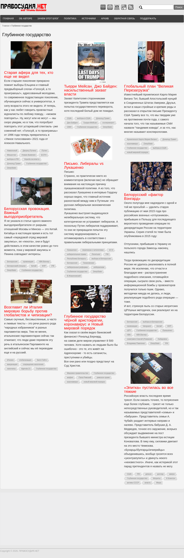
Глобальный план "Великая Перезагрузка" (148, 88)
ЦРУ (129, 330)
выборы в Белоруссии (101, 259)
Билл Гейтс (42, 360)
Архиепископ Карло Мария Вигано (142, 139)
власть (148, 483)
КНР (169, 326)
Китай (159, 326)
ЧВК (129, 335)
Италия (10, 360)
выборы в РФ (13, 159)
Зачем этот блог (48, 18)
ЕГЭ (111, 250)
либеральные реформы (77, 267)
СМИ (69, 127)
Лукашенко (72, 250)
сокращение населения (33, 364)
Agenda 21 (25, 369)
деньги (148, 474)
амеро (172, 474)
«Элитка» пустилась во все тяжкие (148, 390)
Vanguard (147, 326)
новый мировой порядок (137, 152)
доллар (160, 474)
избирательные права (76, 254)
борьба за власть (31, 159)
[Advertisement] (92, 519)
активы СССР (133, 483)
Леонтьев (96, 254)
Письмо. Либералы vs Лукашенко (83, 165)
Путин (44, 151)
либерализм (98, 267)
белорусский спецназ (16, 266)
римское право (103, 377)
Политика (70, 18)
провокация (132, 326)
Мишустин (11, 155)
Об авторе (25, 18)
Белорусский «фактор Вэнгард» (143, 197)
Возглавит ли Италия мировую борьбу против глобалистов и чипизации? (28, 311)
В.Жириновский (74, 276)
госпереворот (108, 123)
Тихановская (88, 263)
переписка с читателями (93, 250)
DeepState (11, 168)
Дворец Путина (29, 151)
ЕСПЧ (43, 155)
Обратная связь (124, 18)
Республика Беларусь (76, 259)
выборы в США (83, 118)
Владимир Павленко (136, 343)
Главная (8, 18)
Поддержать (148, 18)
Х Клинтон (170, 478)
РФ (107, 254)
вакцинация (12, 364)
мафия (70, 377)
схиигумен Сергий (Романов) (139, 339)
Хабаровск (162, 339)
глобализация (25, 360)
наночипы (11, 369)
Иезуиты (156, 478)
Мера (158, 483)
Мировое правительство (77, 373)
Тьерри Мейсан (90, 123)
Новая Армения (28, 155)
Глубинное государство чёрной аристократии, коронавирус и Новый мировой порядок (85, 322)
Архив (105, 18)
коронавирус (132, 144)
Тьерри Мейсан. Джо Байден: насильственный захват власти (90, 90)
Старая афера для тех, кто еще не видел (28, 74)
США (69, 118)
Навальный (12, 151)
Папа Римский (85, 377)
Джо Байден (72, 123)
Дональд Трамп (14, 164)
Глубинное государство (36, 164)
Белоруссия (72, 263)
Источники (89, 18)
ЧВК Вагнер (141, 335)
